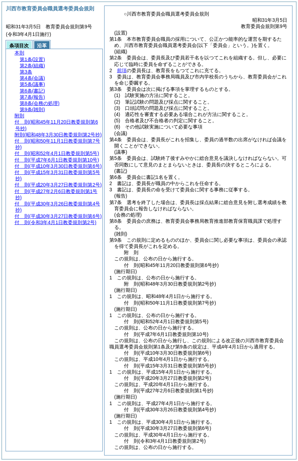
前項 (122, 70)
